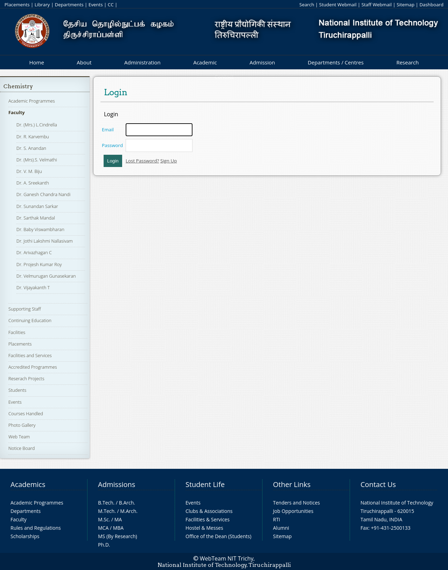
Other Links (291, 484)
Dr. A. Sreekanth (32, 183)
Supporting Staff (24, 309)
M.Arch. (129, 511)
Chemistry (18, 86)
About (84, 62)
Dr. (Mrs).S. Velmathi (36, 160)
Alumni (281, 527)
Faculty (16, 112)
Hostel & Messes (204, 527)
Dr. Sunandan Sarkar (37, 206)
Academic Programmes (31, 101)
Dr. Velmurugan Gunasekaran (46, 276)
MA (118, 519)
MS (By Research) (117, 536)
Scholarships (24, 536)
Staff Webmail (377, 4)
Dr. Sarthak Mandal (35, 218)
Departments (69, 4)
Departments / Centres (336, 62)
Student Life (205, 484)
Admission (262, 62)
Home (36, 62)
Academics (27, 484)
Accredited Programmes (32, 367)
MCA (103, 527)
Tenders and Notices (296, 502)
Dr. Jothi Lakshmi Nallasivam (44, 241)
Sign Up (168, 161)
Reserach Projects (26, 378)
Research (407, 62)
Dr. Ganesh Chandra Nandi (43, 194)
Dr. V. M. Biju (29, 171)
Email (108, 129)
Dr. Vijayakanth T (33, 287)
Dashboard (431, 4)
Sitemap (405, 4)
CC (111, 4)
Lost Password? (142, 161)
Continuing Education (29, 320)
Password (112, 145)
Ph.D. (104, 544)
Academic (205, 62)
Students (17, 390)
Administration (142, 62)
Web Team (19, 436)
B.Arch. (127, 502)
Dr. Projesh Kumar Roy (39, 264)
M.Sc (103, 519)
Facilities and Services (30, 355)
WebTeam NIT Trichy (227, 558)
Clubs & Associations (209, 511)
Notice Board (21, 448)
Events (96, 4)
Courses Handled (25, 413)
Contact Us (378, 484)
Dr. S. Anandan (31, 148)
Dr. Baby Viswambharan (40, 229)
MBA (118, 527)
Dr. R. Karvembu (32, 136)
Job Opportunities (293, 511)
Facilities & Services (208, 519)
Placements (17, 4)
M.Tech (106, 511)
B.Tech (105, 502)
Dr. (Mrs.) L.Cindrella (36, 124)
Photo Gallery (21, 425)
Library (42, 4)
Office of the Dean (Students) (218, 536)
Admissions (116, 484)
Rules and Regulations (35, 527)
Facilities (16, 332)
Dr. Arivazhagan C (34, 252)
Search (306, 4)
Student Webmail (338, 4)
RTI (276, 519)
